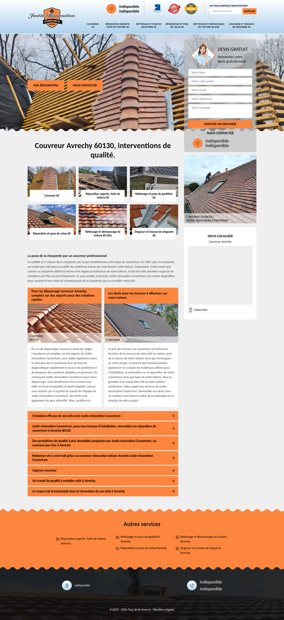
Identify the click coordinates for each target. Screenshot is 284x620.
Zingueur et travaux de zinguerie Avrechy (200, 550)
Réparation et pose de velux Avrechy (143, 548)
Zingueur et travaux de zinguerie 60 (241, 25)
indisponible (129, 6)
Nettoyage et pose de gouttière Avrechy (140, 539)
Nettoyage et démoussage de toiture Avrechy (203, 539)
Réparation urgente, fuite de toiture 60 (117, 25)
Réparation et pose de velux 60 (177, 25)
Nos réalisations (45, 85)
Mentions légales (163, 609)
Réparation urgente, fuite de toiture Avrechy (83, 541)
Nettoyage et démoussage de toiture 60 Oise (208, 25)
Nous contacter (85, 85)
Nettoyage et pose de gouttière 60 (148, 25)
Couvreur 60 (93, 25)
